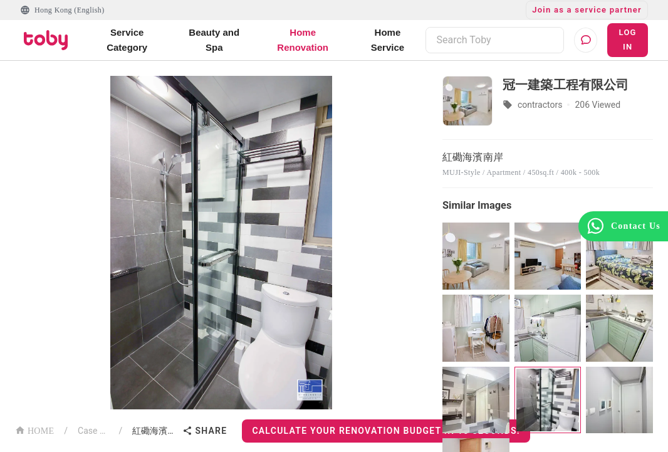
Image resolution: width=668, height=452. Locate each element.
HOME (34, 430)
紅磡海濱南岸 (154, 431)
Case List (93, 431)
